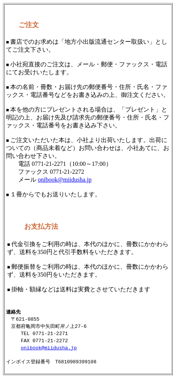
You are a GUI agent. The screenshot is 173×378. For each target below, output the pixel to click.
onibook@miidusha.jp (64, 179)
